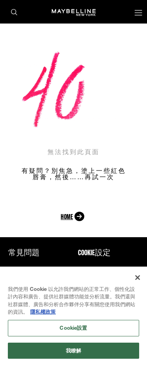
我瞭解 (73, 351)
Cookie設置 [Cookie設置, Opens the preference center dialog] (73, 328)
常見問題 (24, 252)
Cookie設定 (94, 252)
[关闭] (137, 278)
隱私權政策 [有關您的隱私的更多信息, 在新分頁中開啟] (43, 313)
